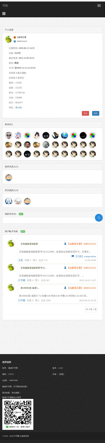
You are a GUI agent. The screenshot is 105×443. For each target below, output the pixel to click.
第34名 (18, 107)
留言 (96, 113)
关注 (85, 113)
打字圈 (21, 280)
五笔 (20, 260)
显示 (21, 214)
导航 (5, 5)
